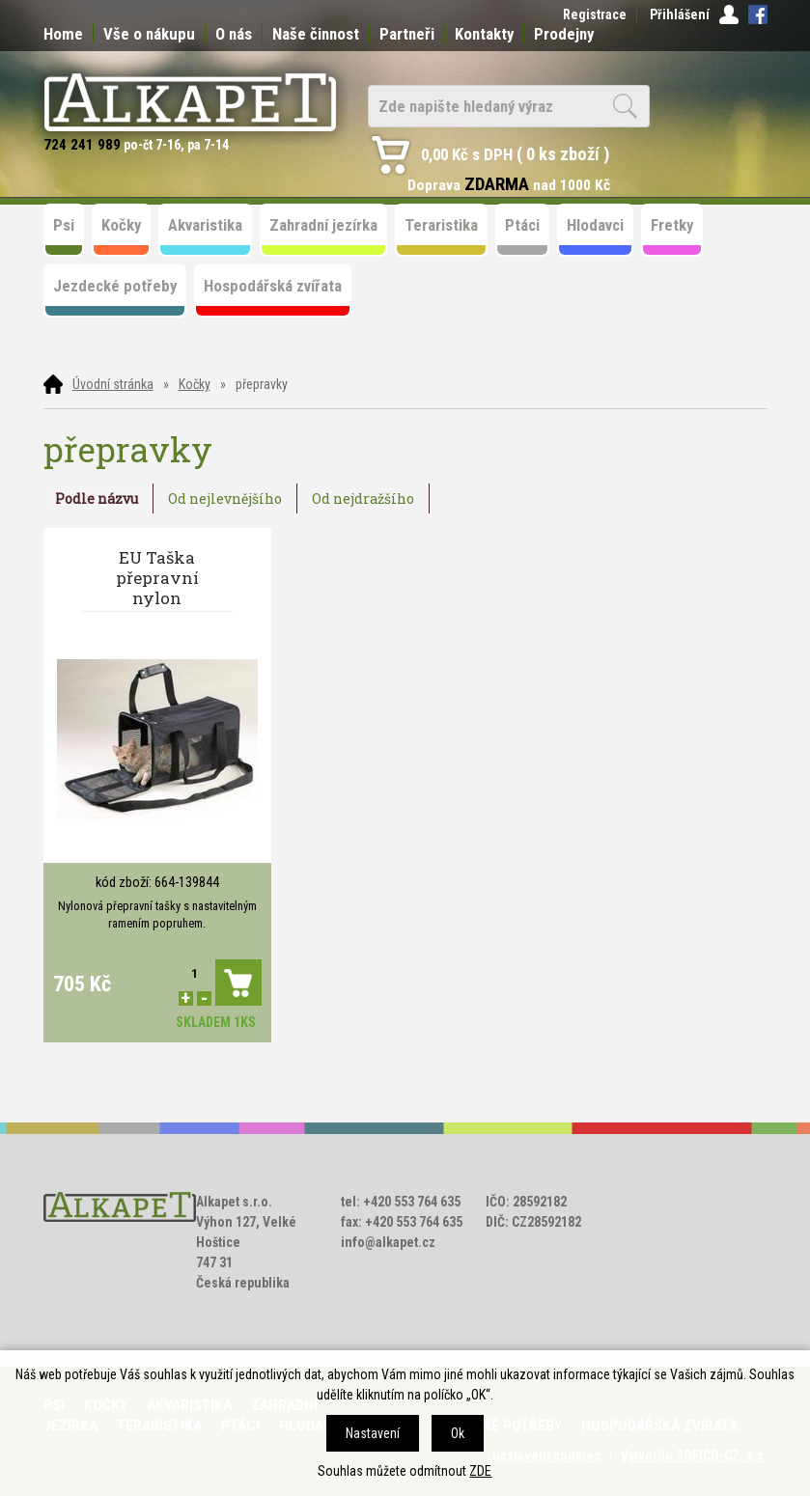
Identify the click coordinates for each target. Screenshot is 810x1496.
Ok (457, 1433)
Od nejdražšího (363, 498)
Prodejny (564, 33)
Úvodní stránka (113, 384)
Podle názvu (96, 498)
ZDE (480, 1471)
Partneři (406, 33)
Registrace (595, 14)
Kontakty (484, 33)
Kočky (194, 384)
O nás (233, 33)
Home (63, 33)
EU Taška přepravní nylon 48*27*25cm (157, 579)
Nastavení (373, 1433)
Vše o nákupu (149, 33)
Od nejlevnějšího (225, 498)
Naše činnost (315, 33)
